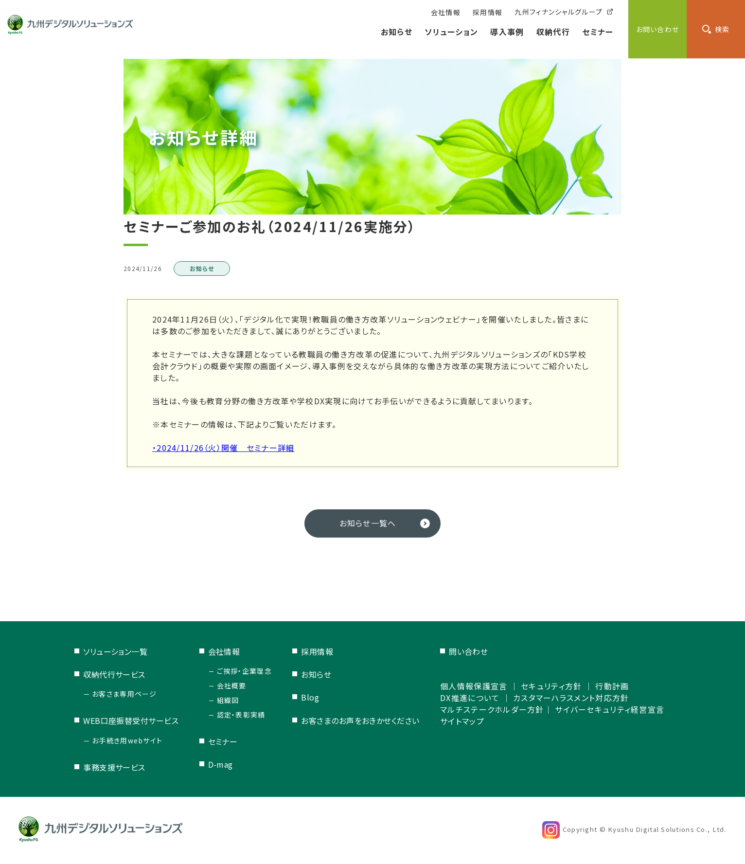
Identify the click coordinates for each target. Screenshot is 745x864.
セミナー (597, 31)
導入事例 (507, 31)
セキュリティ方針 (551, 686)
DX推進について (469, 697)
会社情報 (224, 651)
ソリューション (451, 31)
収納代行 (553, 31)
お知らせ (396, 31)
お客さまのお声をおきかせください (360, 720)
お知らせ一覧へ (367, 523)
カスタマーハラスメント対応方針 (571, 697)
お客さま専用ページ (124, 694)
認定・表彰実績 (241, 715)
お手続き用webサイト (127, 740)
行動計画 (612, 686)
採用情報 (317, 651)
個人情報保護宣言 (473, 686)
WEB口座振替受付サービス (130, 720)
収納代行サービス (114, 674)
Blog (310, 697)
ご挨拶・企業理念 (244, 671)
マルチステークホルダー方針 (492, 709)
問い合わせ (468, 651)
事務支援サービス (114, 767)
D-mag (220, 764)
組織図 (228, 700)
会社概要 (232, 685)
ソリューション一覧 (115, 651)
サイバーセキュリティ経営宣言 (609, 709)
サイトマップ (462, 721)
